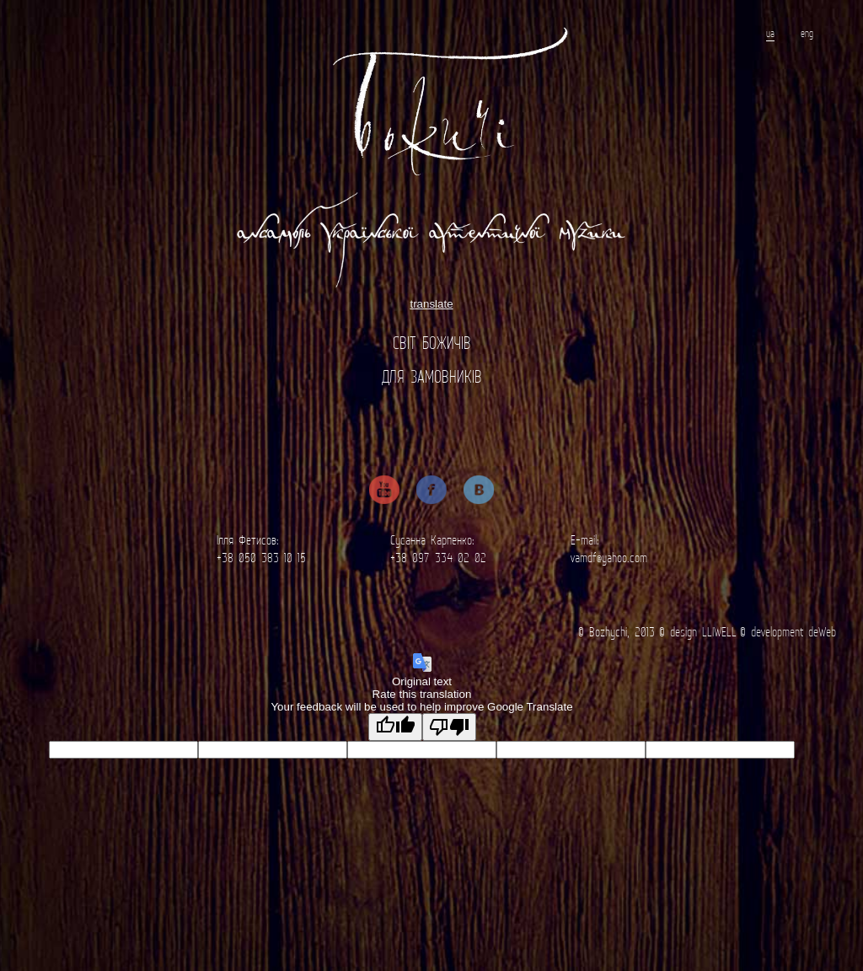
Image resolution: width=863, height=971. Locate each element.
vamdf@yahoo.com (609, 557)
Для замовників (432, 376)
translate (431, 304)
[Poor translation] (449, 727)
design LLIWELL (703, 632)
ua (770, 33)
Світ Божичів (432, 342)
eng (807, 33)
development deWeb (793, 632)
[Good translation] (395, 727)
